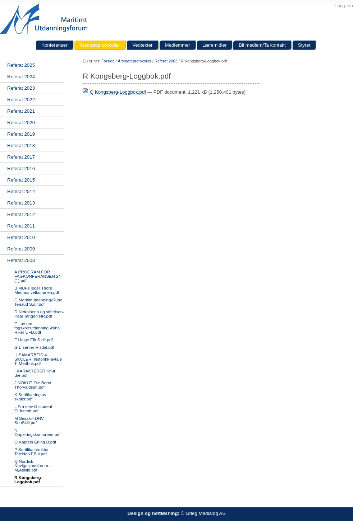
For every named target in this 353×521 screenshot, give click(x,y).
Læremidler (214, 45)
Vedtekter (142, 45)
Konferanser (54, 45)
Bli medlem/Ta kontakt (262, 45)
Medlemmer (177, 45)
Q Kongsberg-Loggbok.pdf (115, 92)
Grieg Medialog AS (205, 513)
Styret (304, 45)
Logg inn (344, 5)
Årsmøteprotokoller (100, 45)
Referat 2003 (166, 61)
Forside (108, 61)
